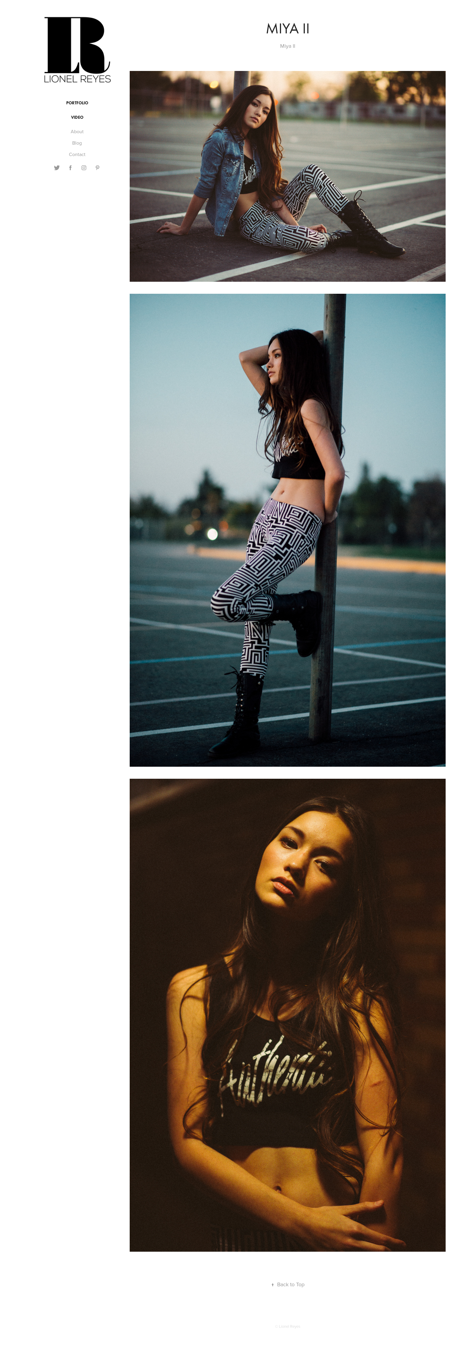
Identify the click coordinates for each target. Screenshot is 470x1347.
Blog (77, 143)
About (77, 131)
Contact (77, 154)
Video (77, 117)
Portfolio (77, 103)
